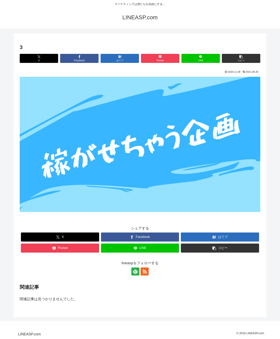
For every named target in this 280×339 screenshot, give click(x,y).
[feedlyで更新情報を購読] (135, 271)
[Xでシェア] (39, 58)
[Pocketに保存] (160, 58)
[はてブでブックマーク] (120, 58)
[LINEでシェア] (200, 58)
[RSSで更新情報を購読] (145, 271)
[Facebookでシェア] (79, 58)
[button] (241, 58)
